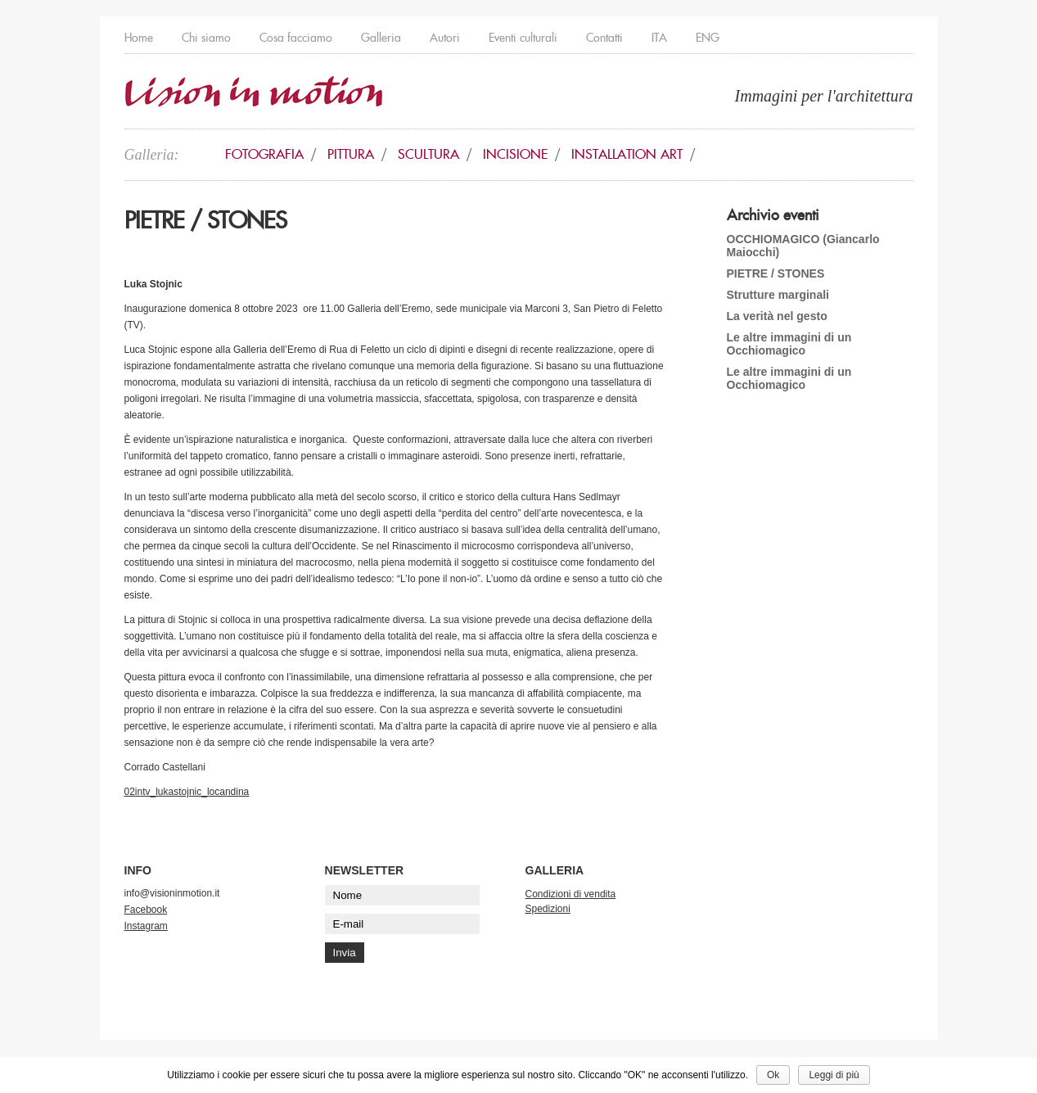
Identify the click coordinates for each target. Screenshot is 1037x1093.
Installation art (627, 154)
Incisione (515, 154)
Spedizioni (547, 909)
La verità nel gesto (777, 316)
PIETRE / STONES (776, 273)
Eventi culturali (523, 37)
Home (138, 37)
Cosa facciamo (295, 37)
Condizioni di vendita (570, 894)
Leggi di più (834, 1075)
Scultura (428, 154)
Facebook (146, 909)
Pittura (350, 154)
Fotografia (264, 154)
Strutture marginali (778, 294)
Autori (445, 37)
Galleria (381, 37)
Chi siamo (206, 37)
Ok (773, 1075)
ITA (659, 37)
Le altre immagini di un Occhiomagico (789, 344)
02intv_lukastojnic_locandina (187, 791)
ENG (707, 37)
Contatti (604, 37)
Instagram (146, 926)
